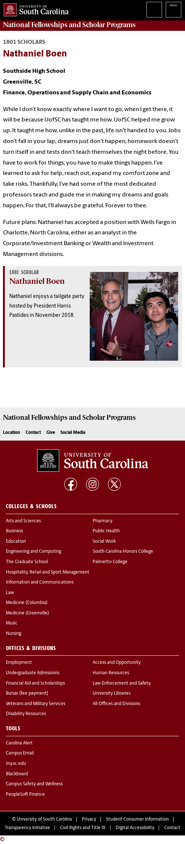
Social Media (72, 433)
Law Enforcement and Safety (122, 683)
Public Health (106, 531)
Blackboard (17, 774)
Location (11, 433)
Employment (19, 662)
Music (11, 623)
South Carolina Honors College (123, 551)
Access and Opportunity (117, 662)
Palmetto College (110, 562)
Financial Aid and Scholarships (35, 683)
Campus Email (20, 753)
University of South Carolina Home (34, 8)
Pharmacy (102, 521)
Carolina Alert (19, 743)
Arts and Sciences (23, 521)
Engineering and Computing (33, 551)
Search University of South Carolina (154, 9)
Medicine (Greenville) (27, 613)
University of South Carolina (44, 819)
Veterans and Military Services (35, 704)
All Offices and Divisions (116, 704)
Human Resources (111, 673)
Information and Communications (39, 582)
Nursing (13, 634)
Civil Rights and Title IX (83, 828)
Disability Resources (26, 714)
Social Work (104, 541)
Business (14, 531)
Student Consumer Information (137, 819)
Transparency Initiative (27, 828)
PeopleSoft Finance (25, 794)
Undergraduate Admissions (32, 673)
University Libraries (112, 693)
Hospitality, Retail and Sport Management (47, 572)
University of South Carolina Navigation (173, 9)
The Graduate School (27, 562)
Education (16, 541)
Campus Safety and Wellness (34, 784)
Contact (33, 433)
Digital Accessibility (135, 828)
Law (10, 593)
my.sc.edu (16, 764)
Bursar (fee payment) (27, 693)
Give (50, 433)
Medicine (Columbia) (26, 603)
